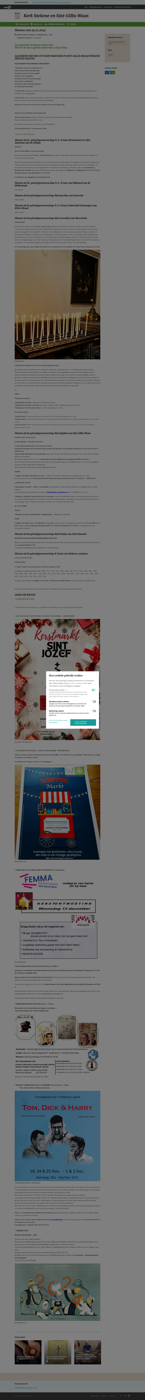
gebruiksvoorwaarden (75, 683)
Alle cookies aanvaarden (81, 722)
